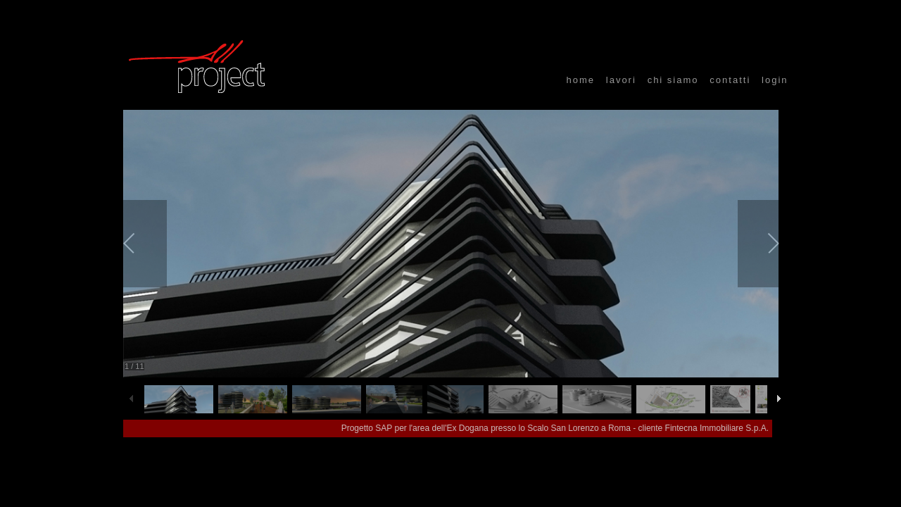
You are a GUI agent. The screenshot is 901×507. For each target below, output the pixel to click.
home (580, 80)
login (775, 80)
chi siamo (673, 80)
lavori (621, 80)
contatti (730, 80)
